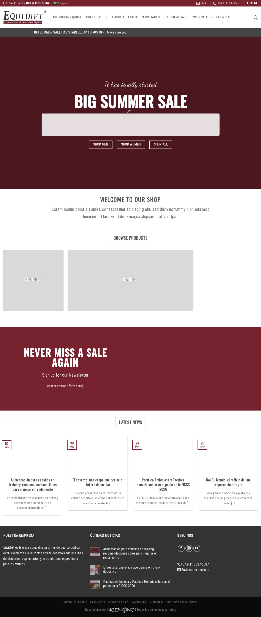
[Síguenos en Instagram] (251, 3)
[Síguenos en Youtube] (255, 3)
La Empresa (176, 17)
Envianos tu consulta (193, 570)
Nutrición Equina (67, 17)
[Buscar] (256, 17)
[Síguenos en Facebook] (247, 3)
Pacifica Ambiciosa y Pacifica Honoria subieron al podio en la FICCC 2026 (163, 485)
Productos (96, 17)
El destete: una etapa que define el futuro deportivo (98, 482)
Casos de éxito (124, 17)
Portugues (60, 3)
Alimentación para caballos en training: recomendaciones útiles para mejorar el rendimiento (33, 485)
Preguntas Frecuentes (211, 17)
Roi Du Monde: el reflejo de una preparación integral (228, 482)
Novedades (151, 17)
